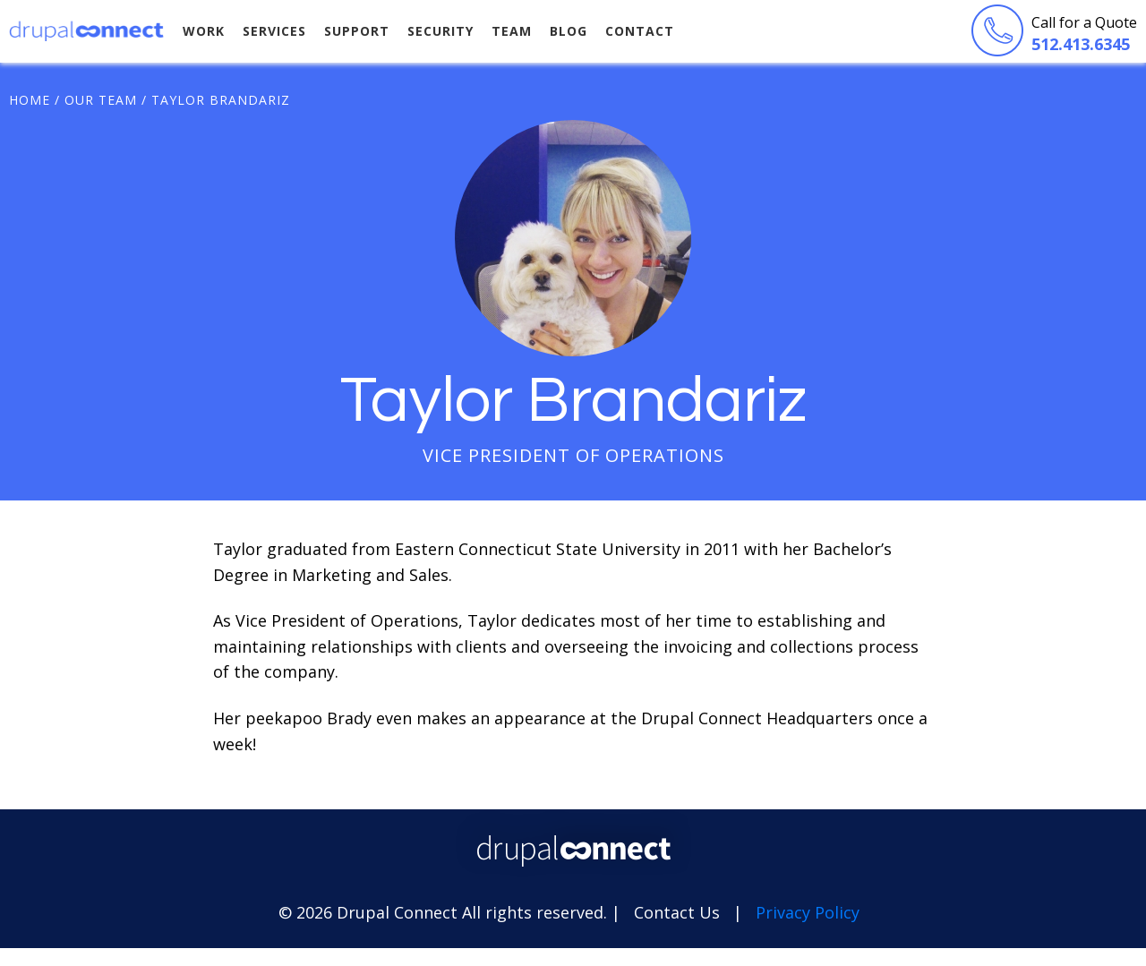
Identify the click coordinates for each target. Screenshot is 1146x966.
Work (204, 30)
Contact (639, 30)
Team (512, 30)
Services (274, 30)
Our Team (100, 99)
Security (440, 30)
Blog (568, 30)
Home (29, 99)
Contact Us (677, 912)
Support (356, 30)
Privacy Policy (808, 912)
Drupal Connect (87, 31)
